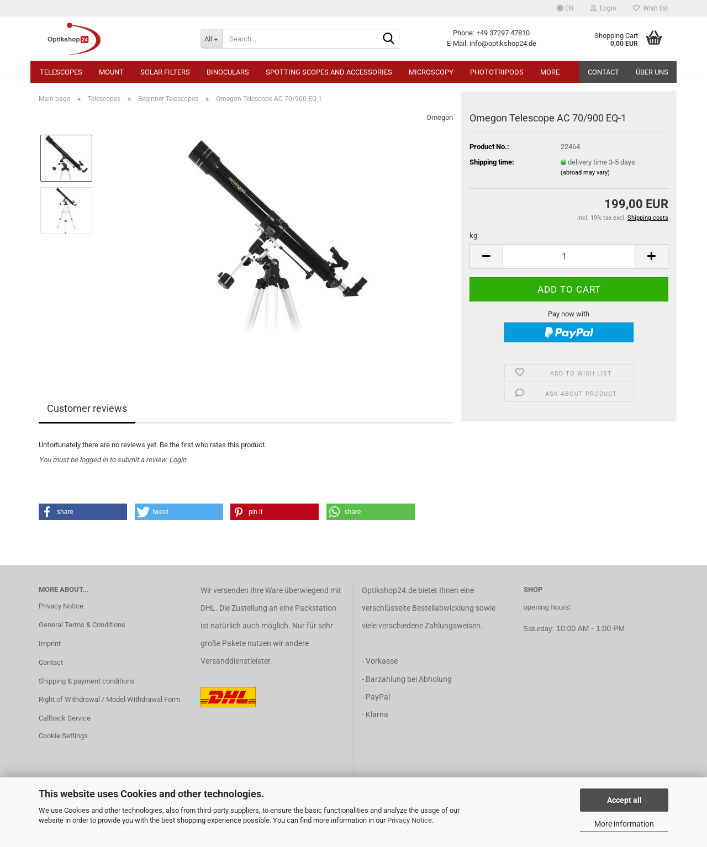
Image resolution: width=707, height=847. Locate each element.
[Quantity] (569, 256)
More (550, 72)
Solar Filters (165, 72)
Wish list (650, 8)
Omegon (439, 117)
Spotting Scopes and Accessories (329, 72)
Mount (111, 72)
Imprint (50, 643)
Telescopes (61, 72)
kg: (474, 235)
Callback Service (65, 718)
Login (177, 460)
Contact (603, 72)
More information (624, 823)
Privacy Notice (409, 820)
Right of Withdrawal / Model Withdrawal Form (109, 699)
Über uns (652, 72)
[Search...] (211, 39)
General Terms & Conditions (82, 625)
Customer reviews (87, 408)
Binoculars (228, 72)
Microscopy (431, 72)
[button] (565, 8)
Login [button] (603, 8)
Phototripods (497, 72)
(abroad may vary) (585, 172)
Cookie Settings (63, 736)
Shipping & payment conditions (87, 681)
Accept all (624, 800)
